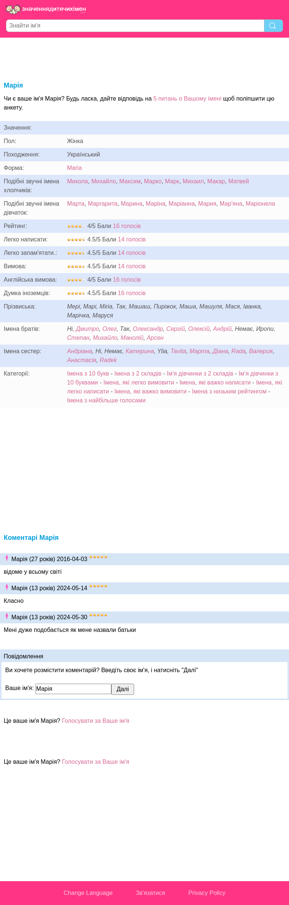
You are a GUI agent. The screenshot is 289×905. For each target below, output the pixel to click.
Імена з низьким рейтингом (229, 391)
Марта (76, 203)
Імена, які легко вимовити (138, 382)
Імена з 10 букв (88, 373)
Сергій (175, 329)
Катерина (140, 351)
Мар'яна (231, 203)
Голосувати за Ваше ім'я (95, 721)
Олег (109, 329)
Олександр (148, 329)
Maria (74, 168)
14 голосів (132, 239)
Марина (131, 203)
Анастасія (81, 360)
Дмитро (87, 329)
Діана (220, 351)
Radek (108, 360)
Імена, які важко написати (215, 382)
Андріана (79, 351)
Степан (78, 338)
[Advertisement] (144, 58)
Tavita (178, 351)
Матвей (238, 181)
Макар (216, 181)
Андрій (222, 329)
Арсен (155, 338)
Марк (172, 181)
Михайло (103, 181)
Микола (77, 181)
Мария (207, 203)
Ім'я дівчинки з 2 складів (200, 373)
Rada (238, 351)
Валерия (261, 351)
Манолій (132, 338)
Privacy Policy (207, 893)
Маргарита (103, 203)
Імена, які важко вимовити (150, 391)
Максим (130, 181)
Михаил (193, 181)
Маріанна (182, 203)
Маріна (155, 203)
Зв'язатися (150, 893)
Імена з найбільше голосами (106, 400)
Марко (153, 181)
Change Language (88, 893)
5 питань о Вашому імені (187, 98)
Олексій (199, 329)
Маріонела (260, 203)
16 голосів (127, 226)
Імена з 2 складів (137, 373)
